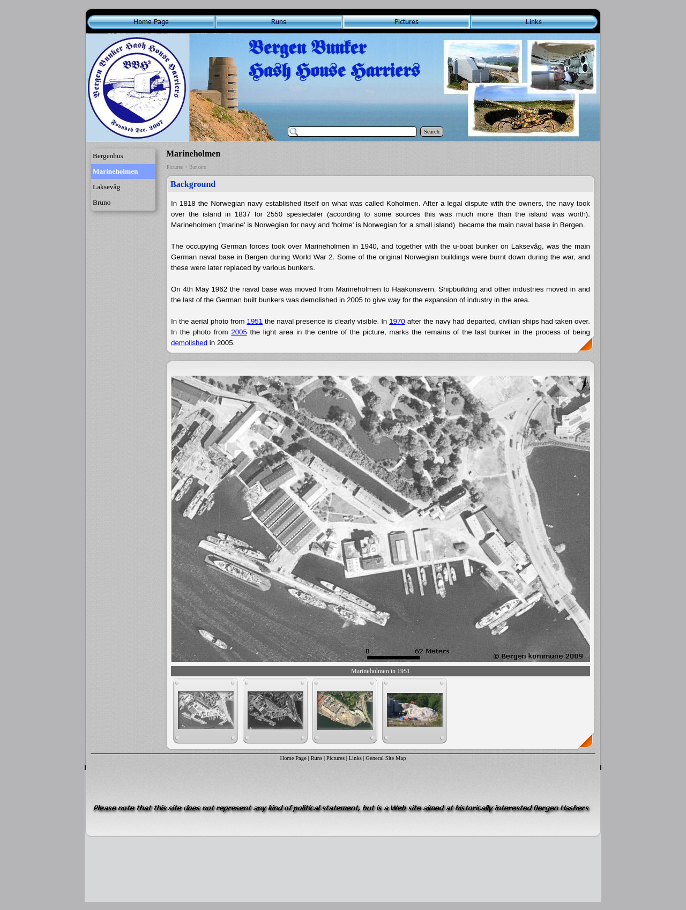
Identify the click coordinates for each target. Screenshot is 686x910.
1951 (255, 321)
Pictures (175, 167)
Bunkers (197, 167)
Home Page (293, 758)
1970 (397, 321)
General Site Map (386, 758)
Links (355, 758)
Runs (316, 758)
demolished (189, 343)
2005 (239, 332)
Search (431, 132)
